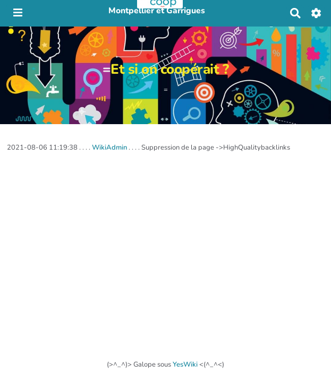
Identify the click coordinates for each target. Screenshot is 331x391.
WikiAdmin (109, 147)
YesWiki (185, 364)
